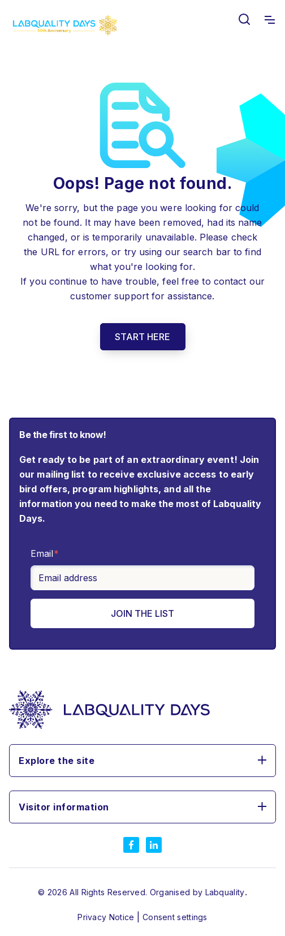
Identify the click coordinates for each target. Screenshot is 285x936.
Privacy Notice (107, 917)
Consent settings (175, 917)
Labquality (225, 892)
